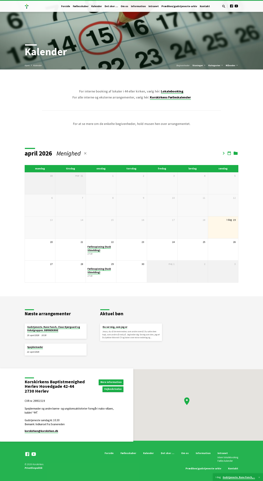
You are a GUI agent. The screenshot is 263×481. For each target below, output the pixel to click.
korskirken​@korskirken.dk (41, 431)
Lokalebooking (172, 91)
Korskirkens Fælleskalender (170, 97)
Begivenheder (183, 65)
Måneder (232, 65)
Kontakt (205, 6)
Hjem (27, 65)
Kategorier (215, 65)
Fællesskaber (81, 6)
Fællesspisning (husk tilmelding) (99, 248)
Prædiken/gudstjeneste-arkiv (179, 6)
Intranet (153, 6)
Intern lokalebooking (228, 457)
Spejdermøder (35, 347)
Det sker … (111, 6)
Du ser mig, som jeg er (115, 327)
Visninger (199, 65)
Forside (65, 6)
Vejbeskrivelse (113, 389)
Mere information (111, 381)
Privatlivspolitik (33, 468)
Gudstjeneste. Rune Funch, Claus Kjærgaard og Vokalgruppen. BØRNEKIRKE (53, 328)
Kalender (96, 6)
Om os (124, 6)
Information (138, 6)
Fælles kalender (225, 460)
